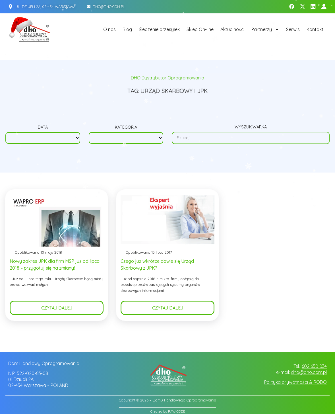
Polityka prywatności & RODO (295, 382)
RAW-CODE (176, 411)
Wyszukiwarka (251, 128)
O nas (109, 29)
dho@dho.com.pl (309, 372)
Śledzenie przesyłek (159, 29)
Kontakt (315, 29)
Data (43, 128)
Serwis (293, 29)
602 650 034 (314, 366)
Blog (127, 29)
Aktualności (232, 29)
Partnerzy (265, 29)
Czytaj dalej (56, 310)
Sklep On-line (200, 29)
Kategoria (126, 128)
